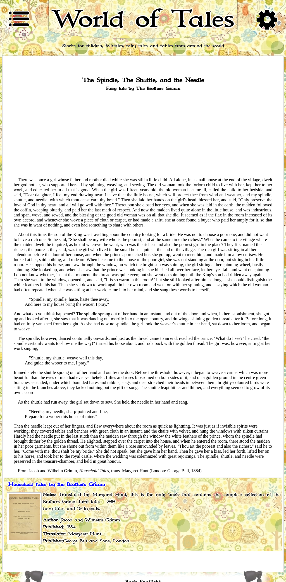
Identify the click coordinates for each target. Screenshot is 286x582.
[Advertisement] (143, 134)
